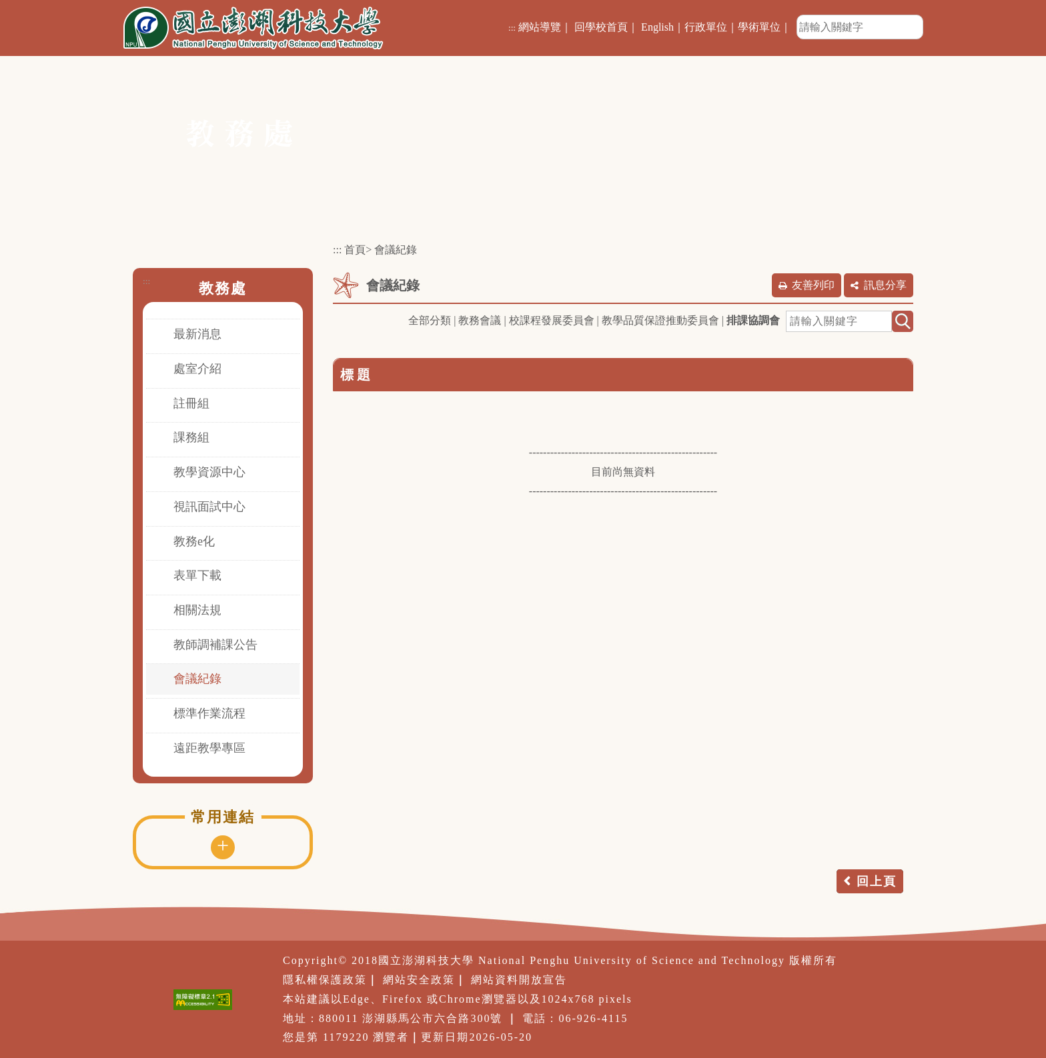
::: (512, 28)
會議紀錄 (197, 678)
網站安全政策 (419, 979)
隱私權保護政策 (325, 979)
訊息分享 (885, 285)
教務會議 (479, 320)
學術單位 (759, 27)
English (657, 27)
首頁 (355, 249)
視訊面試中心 (209, 506)
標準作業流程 (209, 713)
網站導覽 (539, 27)
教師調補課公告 (215, 644)
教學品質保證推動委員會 (660, 320)
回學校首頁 (601, 27)
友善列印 (813, 285)
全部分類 (429, 320)
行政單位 (705, 27)
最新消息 (197, 334)
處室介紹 (197, 368)
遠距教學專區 (209, 748)
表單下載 (197, 575)
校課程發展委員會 (551, 320)
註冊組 (191, 403)
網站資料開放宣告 (519, 979)
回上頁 (877, 881)
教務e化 (194, 541)
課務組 (191, 437)
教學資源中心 (209, 472)
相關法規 (197, 610)
